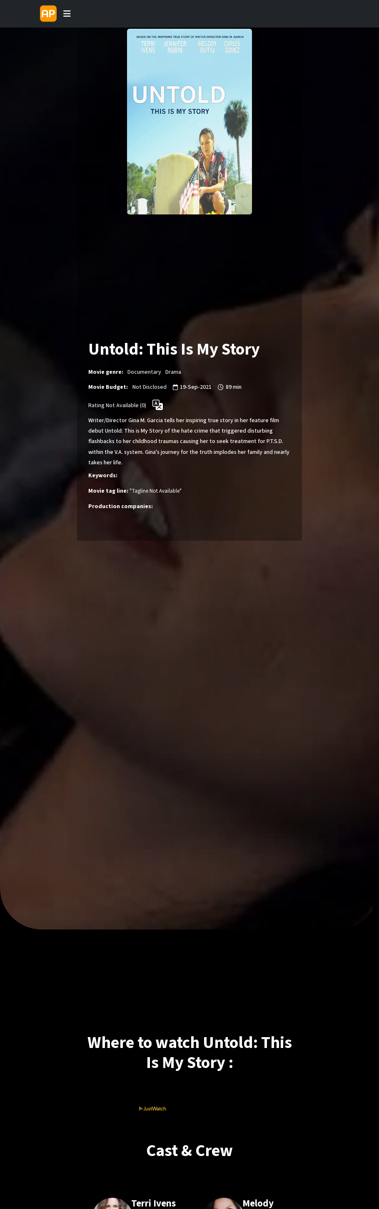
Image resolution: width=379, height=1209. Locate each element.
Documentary (144, 372)
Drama (173, 372)
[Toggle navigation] (67, 13)
